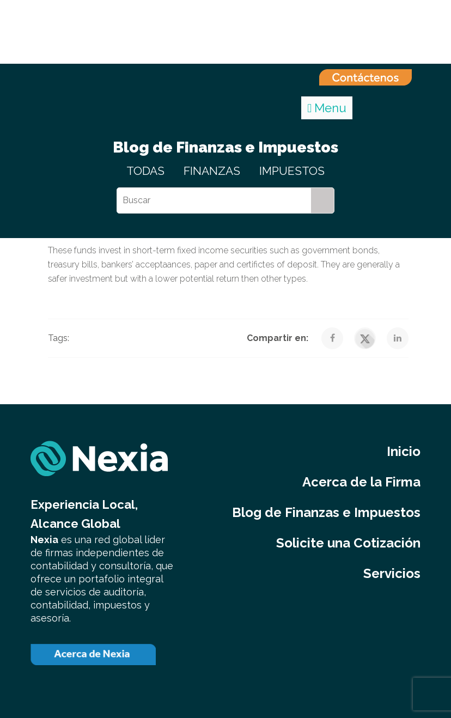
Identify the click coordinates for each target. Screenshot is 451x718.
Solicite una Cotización (348, 543)
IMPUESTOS (292, 171)
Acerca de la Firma (361, 482)
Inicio (403, 451)
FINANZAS (212, 171)
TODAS (145, 171)
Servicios (391, 573)
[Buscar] (214, 200)
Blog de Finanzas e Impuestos (326, 512)
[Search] (322, 200)
